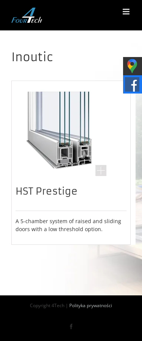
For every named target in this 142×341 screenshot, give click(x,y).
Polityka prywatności (90, 305)
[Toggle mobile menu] (127, 12)
